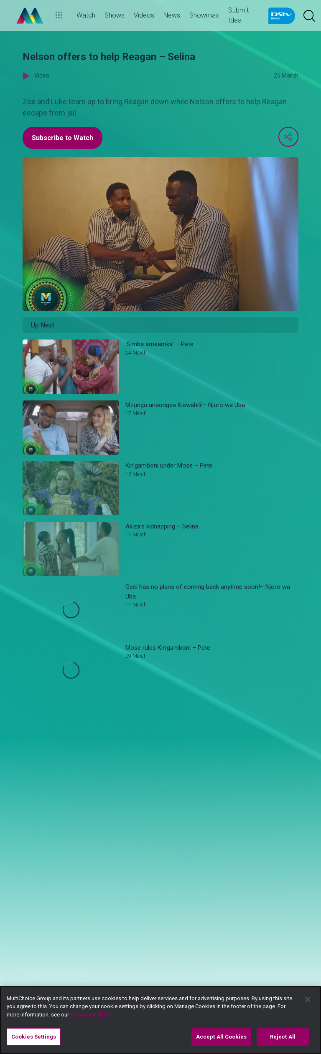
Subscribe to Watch (62, 138)
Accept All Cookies (221, 1037)
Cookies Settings (33, 1037)
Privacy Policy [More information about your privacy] (90, 1014)
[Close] (307, 999)
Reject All (283, 1037)
